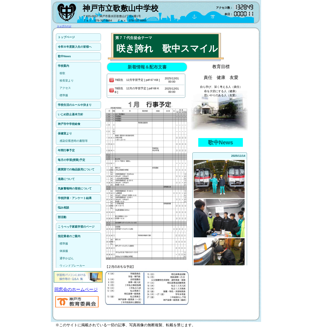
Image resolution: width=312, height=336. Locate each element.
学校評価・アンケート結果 (75, 198)
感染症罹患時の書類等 (74, 140)
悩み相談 (63, 207)
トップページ (66, 37)
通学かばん (67, 258)
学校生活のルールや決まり (75, 104)
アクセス (65, 88)
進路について (66, 179)
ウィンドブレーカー (72, 265)
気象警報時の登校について (75, 188)
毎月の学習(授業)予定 (71, 159)
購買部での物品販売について (76, 169)
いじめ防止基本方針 (70, 114)
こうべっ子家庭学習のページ (76, 226)
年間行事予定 (66, 150)
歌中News (64, 56)
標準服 (64, 95)
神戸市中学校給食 (69, 124)
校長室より (67, 80)
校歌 (62, 73)
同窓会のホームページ (76, 289)
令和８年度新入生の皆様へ (75, 46)
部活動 (62, 217)
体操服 (64, 251)
